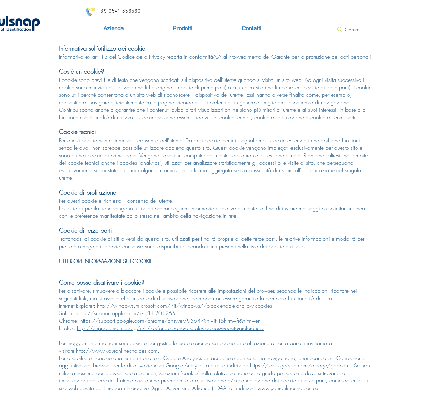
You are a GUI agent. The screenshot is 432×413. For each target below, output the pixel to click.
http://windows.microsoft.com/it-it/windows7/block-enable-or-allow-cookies (184, 305)
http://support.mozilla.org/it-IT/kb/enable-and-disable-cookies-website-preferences (170, 328)
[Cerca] (355, 29)
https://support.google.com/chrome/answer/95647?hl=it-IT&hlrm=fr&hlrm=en (170, 320)
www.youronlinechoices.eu (287, 388)
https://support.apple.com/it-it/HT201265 (125, 313)
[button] (182, 28)
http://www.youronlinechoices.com (117, 350)
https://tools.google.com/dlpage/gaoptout (300, 365)
